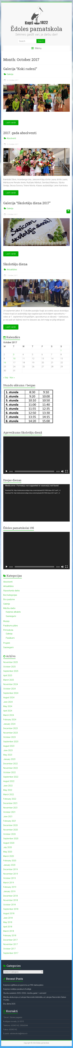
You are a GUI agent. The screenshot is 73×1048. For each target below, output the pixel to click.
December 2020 (10, 825)
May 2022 (7, 790)
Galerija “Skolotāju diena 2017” (27, 203)
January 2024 (9, 724)
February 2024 (9, 719)
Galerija (10, 74)
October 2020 (9, 834)
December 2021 (10, 803)
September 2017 (10, 953)
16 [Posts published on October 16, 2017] (5, 362)
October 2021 (9, 812)
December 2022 (10, 763)
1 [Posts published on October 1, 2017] (61, 350)
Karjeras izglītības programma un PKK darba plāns (23, 985)
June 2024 (8, 702)
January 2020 (9, 865)
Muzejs (6, 621)
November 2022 (10, 768)
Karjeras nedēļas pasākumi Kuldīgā (17, 989)
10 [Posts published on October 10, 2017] (14, 358)
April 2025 (7, 675)
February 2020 (9, 860)
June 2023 (8, 750)
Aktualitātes (12, 269)
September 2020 (10, 838)
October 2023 (9, 737)
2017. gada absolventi (20, 133)
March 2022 (8, 794)
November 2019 (10, 874)
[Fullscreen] (66, 471)
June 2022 (8, 785)
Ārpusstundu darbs (11, 590)
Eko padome (9, 599)
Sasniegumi (11, 616)
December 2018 (10, 896)
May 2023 (7, 755)
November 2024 (10, 684)
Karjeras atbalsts (13, 612)
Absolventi (11, 138)
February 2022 (9, 799)
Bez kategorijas (10, 595)
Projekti (6, 643)
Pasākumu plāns (10, 625)
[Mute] (62, 471)
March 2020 (8, 856)
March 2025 (8, 680)
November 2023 (10, 733)
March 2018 (8, 931)
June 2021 (8, 816)
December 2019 (10, 869)
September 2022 (10, 777)
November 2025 (10, 662)
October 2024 (9, 689)
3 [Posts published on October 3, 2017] (13, 354)
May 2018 (7, 922)
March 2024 (8, 715)
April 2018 (7, 926)
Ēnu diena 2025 (9, 1004)
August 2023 (8, 746)
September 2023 (10, 741)
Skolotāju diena (15, 264)
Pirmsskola (8, 630)
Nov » (12, 377)
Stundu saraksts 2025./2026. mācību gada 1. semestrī (24, 993)
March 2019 (8, 882)
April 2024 (7, 711)
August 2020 (8, 843)
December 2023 (10, 728)
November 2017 (10, 944)
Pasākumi (10, 638)
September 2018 (10, 909)
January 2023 (9, 759)
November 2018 (10, 900)
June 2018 (8, 918)
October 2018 (9, 904)
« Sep (5, 377)
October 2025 (9, 666)
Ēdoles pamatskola (36, 28)
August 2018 (8, 913)
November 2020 (10, 830)
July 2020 (7, 847)
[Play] (6, 471)
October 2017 (9, 949)
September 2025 (10, 671)
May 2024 (7, 706)
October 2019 (9, 878)
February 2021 (9, 821)
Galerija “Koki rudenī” (20, 69)
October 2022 (9, 772)
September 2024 (10, 693)
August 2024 (8, 697)
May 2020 (7, 852)
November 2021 (10, 807)
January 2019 (9, 891)
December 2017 (10, 940)
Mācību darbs (9, 608)
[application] (36, 455)
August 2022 (8, 781)
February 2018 (9, 935)
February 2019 (9, 887)
